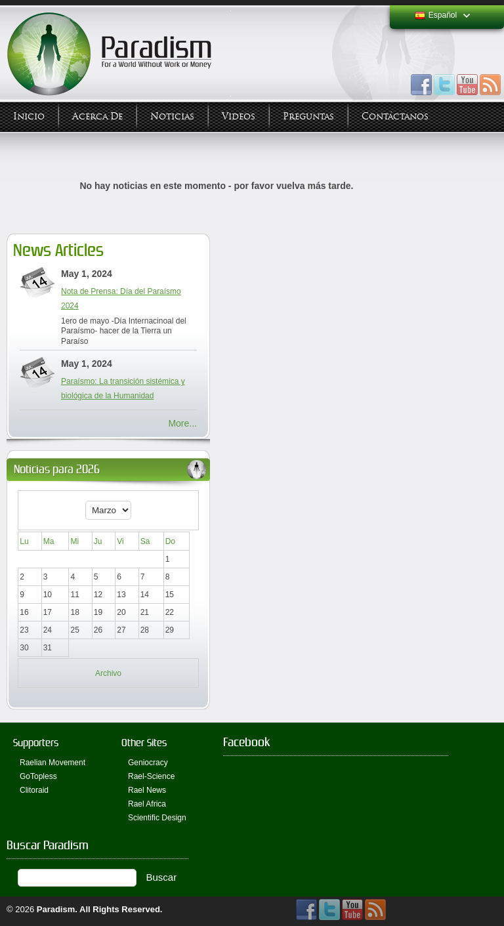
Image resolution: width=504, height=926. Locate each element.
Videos (238, 116)
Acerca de (97, 116)
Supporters (35, 742)
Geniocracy (148, 762)
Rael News (147, 790)
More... (182, 423)
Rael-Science (151, 776)
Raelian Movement (52, 762)
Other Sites (144, 742)
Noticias (172, 116)
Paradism (56, 909)
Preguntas (308, 116)
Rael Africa (147, 804)
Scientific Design (157, 817)
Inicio (29, 116)
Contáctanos (395, 116)
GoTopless (38, 776)
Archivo (108, 673)
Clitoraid (34, 790)
